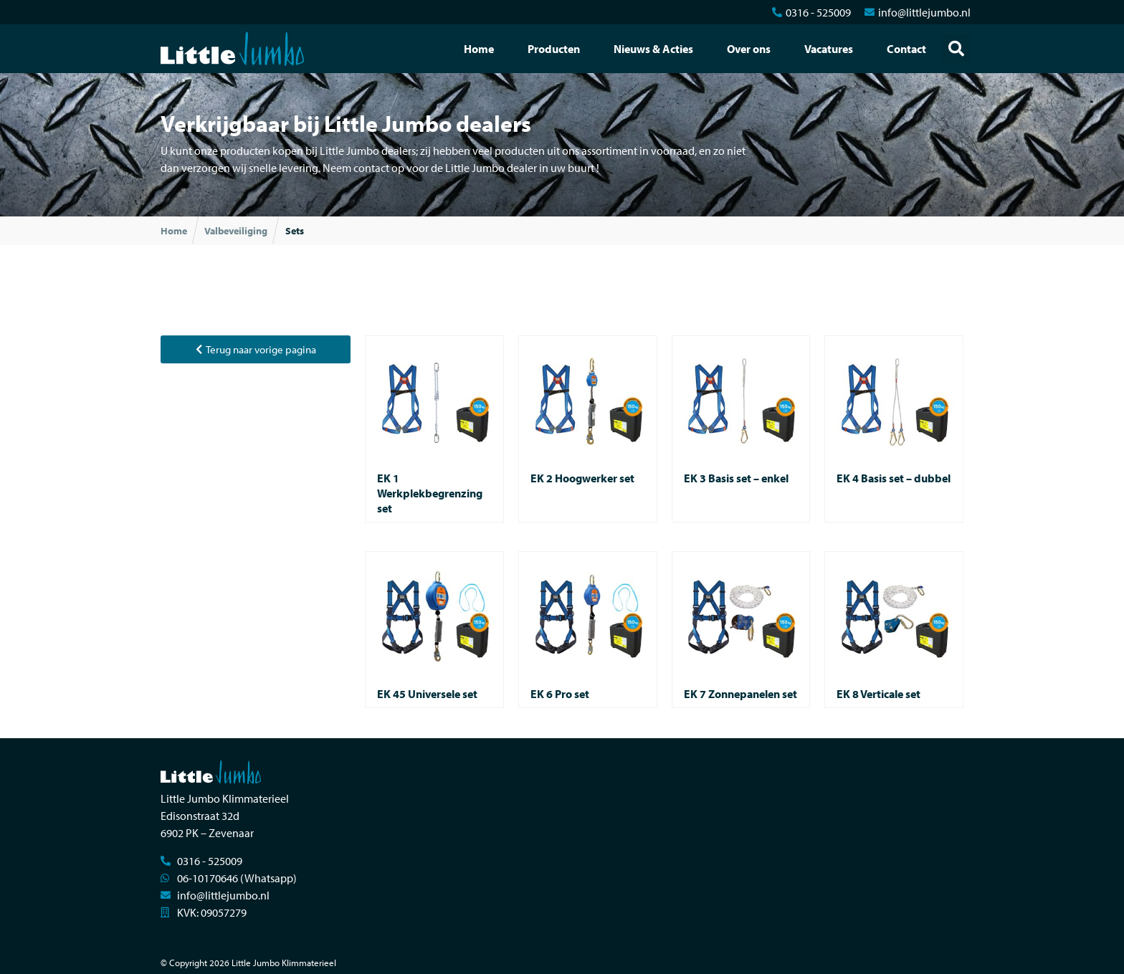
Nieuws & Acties (653, 49)
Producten (554, 49)
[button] (956, 48)
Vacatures (828, 49)
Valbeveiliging (235, 230)
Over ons (749, 49)
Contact (906, 49)
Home (479, 49)
